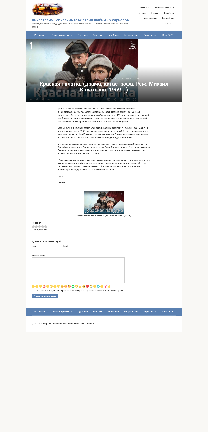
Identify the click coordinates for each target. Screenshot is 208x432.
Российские (144, 7)
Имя (34, 346)
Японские (155, 13)
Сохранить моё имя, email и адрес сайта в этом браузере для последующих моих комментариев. (79, 391)
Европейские (168, 18)
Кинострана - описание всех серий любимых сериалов (80, 20)
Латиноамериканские (164, 7)
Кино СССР (169, 23)
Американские (150, 18)
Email (65, 346)
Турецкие (141, 13)
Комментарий (39, 355)
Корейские (169, 13)
